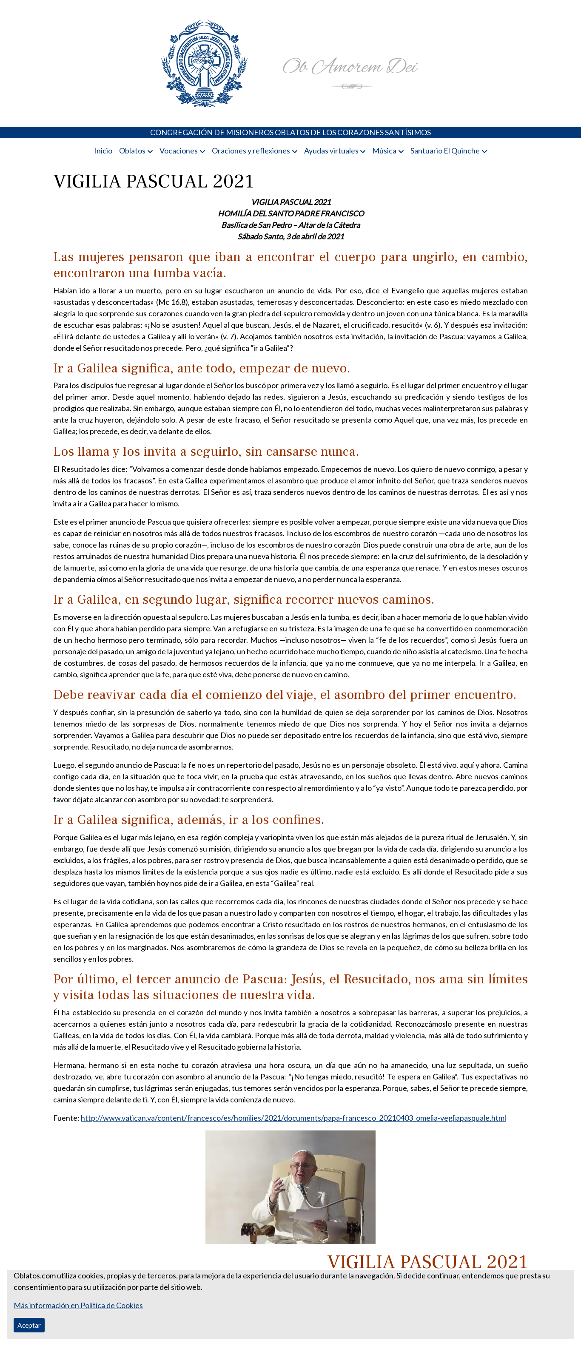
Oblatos (132, 150)
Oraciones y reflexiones (251, 150)
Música (384, 150)
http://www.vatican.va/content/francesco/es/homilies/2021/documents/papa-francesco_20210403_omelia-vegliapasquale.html (293, 1117)
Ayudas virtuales (331, 150)
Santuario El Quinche (445, 150)
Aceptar (29, 1325)
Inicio (103, 150)
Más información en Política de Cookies (78, 1305)
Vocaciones (178, 150)
